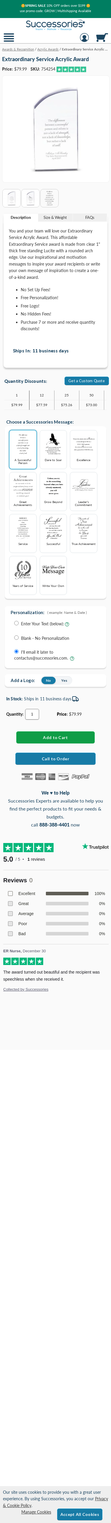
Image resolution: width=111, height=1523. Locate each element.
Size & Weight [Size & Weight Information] (55, 217)
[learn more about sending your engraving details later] (72, 660)
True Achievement (83, 530)
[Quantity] (32, 714)
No (48, 680)
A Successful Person (23, 448)
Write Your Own (53, 572)
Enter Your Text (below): (42, 623)
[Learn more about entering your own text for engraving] (67, 625)
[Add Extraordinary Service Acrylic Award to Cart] (55, 737)
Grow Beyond (53, 488)
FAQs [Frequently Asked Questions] (89, 217)
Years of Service (23, 572)
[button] (9, 41)
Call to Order (55, 758)
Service (23, 530)
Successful (53, 530)
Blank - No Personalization (45, 638)
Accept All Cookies (79, 1514)
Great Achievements (23, 490)
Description (21, 217)
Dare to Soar (53, 446)
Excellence (83, 446)
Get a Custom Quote (86, 380)
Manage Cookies (36, 1511)
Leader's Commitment (83, 490)
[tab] (21, 217)
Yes (64, 680)
